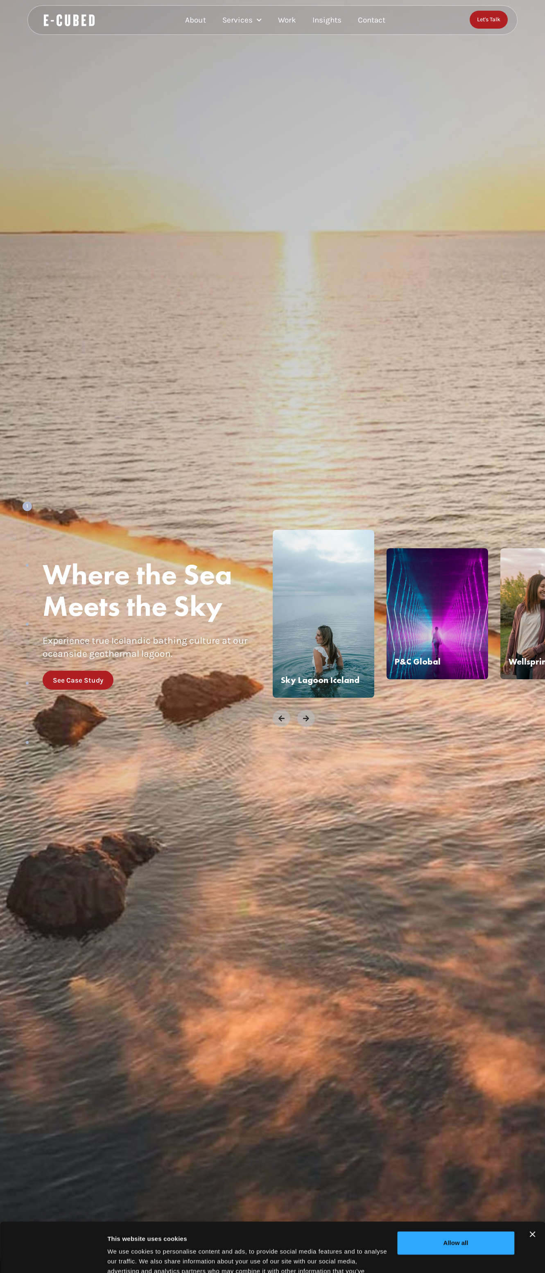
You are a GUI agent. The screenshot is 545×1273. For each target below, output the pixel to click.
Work (287, 20)
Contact (371, 20)
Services (242, 20)
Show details (126, 1256)
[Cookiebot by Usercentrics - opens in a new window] (53, 1257)
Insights (326, 20)
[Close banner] (532, 1188)
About (195, 20)
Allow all (455, 1196)
